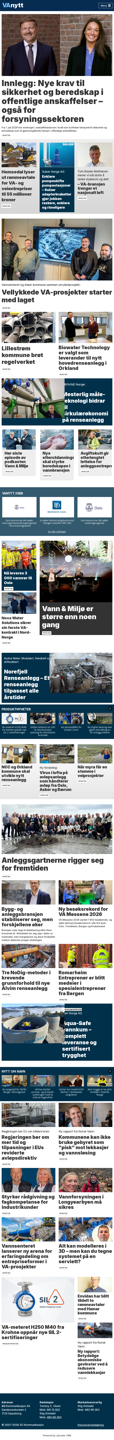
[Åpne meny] (105, 5)
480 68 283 (54, 1417)
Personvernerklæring (91, 1425)
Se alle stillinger (57, 531)
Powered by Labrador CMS (57, 1435)
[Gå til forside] (12, 5)
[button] (110, 708)
